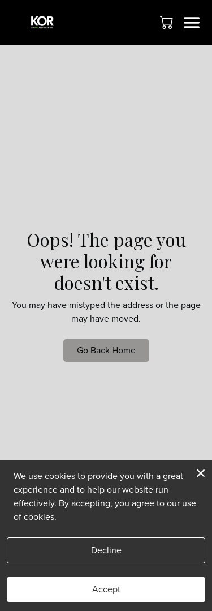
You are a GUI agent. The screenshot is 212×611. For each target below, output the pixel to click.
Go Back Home (106, 350)
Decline (106, 550)
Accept (106, 589)
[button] (167, 22)
